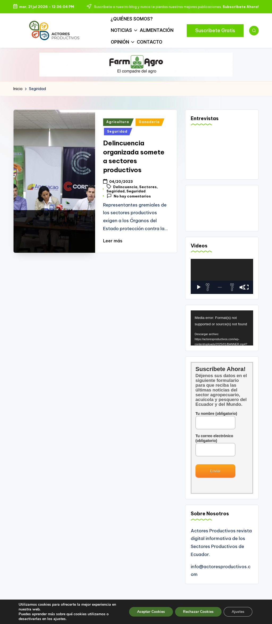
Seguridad (117, 137)
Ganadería (149, 127)
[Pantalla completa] (246, 292)
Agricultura (117, 127)
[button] (215, 33)
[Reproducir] (198, 292)
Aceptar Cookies (151, 611)
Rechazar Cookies (198, 611)
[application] (222, 281)
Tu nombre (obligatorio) (216, 423)
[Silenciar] (242, 292)
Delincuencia (125, 192)
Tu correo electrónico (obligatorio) (215, 448)
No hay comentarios (129, 201)
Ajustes (238, 611)
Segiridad (116, 196)
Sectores (148, 192)
